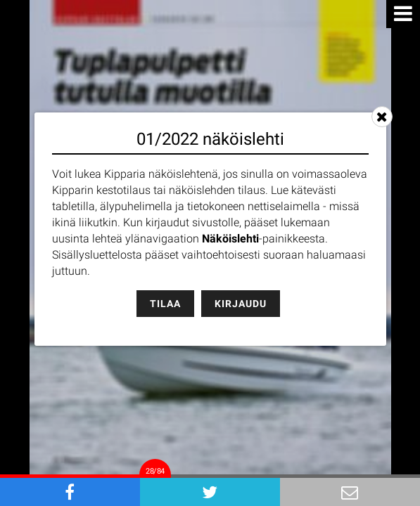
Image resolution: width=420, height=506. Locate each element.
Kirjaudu (241, 303)
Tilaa (165, 303)
